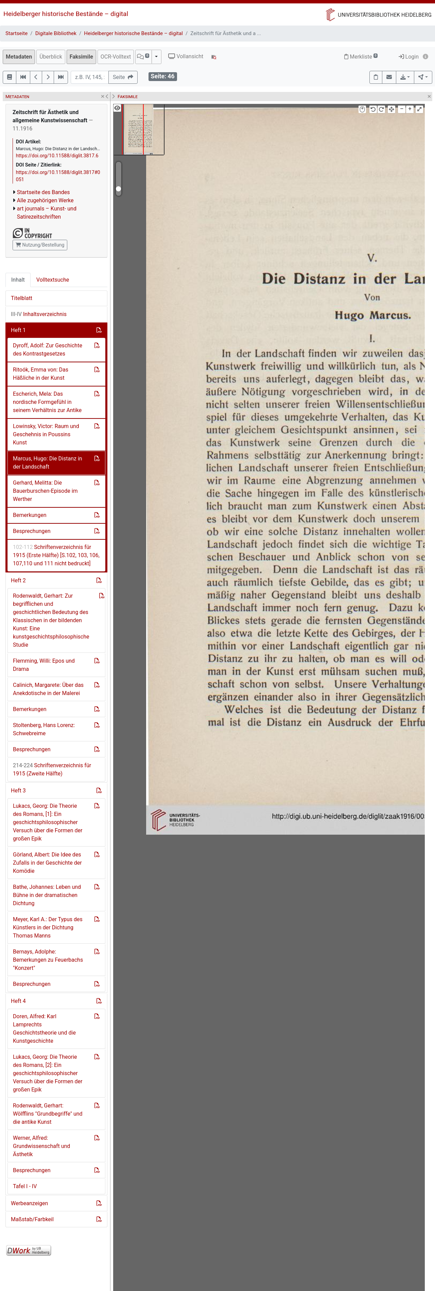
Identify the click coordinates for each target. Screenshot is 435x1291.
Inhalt (18, 280)
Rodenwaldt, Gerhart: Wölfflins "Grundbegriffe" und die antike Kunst (48, 1113)
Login (409, 56)
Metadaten (19, 56)
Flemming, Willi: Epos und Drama (44, 665)
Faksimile (81, 56)
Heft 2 (18, 580)
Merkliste (361, 56)
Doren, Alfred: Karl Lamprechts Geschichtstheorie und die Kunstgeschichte (44, 1028)
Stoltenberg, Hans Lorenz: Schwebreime (44, 729)
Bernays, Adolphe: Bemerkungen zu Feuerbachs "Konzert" (48, 959)
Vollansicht (185, 56)
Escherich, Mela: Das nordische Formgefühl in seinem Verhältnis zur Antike (47, 402)
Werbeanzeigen (29, 1203)
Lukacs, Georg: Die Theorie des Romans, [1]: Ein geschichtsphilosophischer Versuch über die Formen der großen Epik (48, 822)
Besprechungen (32, 531)
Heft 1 (18, 330)
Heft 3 (18, 790)
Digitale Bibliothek (55, 33)
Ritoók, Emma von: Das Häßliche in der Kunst (40, 373)
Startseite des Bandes (43, 192)
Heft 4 (18, 1001)
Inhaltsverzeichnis (39, 314)
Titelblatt (21, 298)
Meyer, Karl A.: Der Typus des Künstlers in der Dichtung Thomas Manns (48, 927)
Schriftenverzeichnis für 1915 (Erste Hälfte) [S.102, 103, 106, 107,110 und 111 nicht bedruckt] (56, 555)
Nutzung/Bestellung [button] (40, 245)
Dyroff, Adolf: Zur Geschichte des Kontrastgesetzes (47, 349)
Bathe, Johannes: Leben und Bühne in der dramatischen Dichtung (47, 895)
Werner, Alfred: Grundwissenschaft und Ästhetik (41, 1146)
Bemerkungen (29, 515)
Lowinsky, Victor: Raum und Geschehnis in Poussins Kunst (46, 434)
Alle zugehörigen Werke (45, 200)
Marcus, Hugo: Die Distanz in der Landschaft (47, 462)
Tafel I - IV (25, 1186)
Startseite (16, 33)
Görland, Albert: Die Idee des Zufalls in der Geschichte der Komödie (47, 862)
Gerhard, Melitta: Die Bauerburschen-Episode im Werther (45, 490)
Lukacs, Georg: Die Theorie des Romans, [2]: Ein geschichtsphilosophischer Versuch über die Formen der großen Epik (48, 1073)
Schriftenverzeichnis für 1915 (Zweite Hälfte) (52, 769)
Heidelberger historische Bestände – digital (65, 14)
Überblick (50, 56)
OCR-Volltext (116, 56)
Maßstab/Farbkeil (32, 1219)
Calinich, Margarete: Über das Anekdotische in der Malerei (48, 689)
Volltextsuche (52, 280)
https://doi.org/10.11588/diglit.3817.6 (57, 156)
